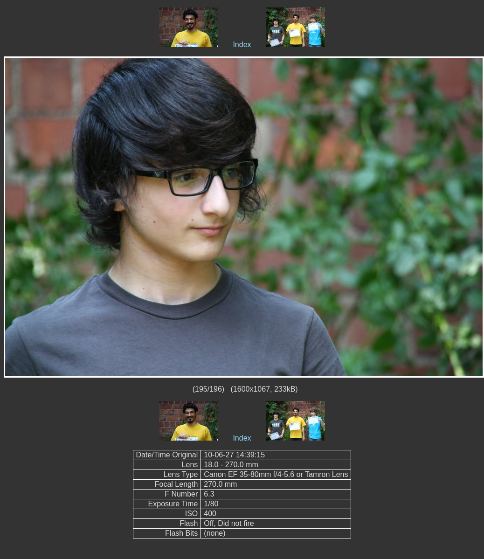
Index (242, 44)
